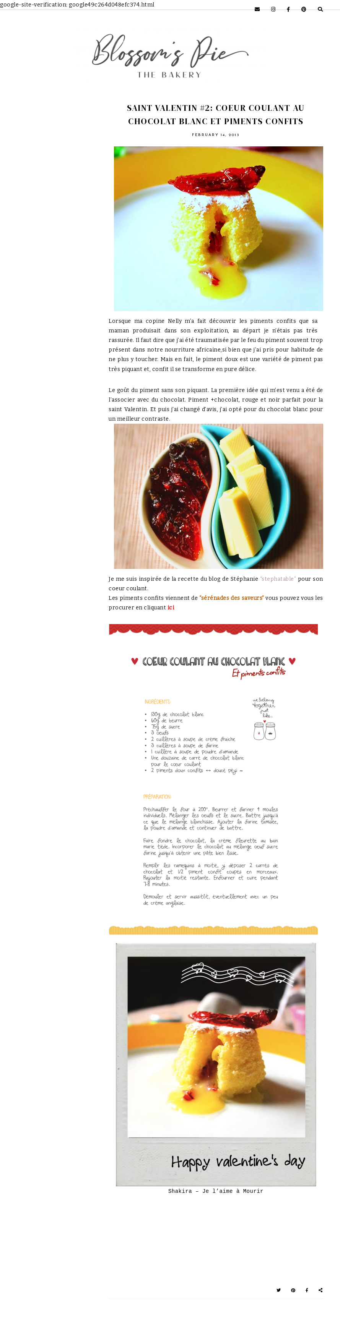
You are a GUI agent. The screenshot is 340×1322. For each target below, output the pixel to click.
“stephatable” (278, 579)
